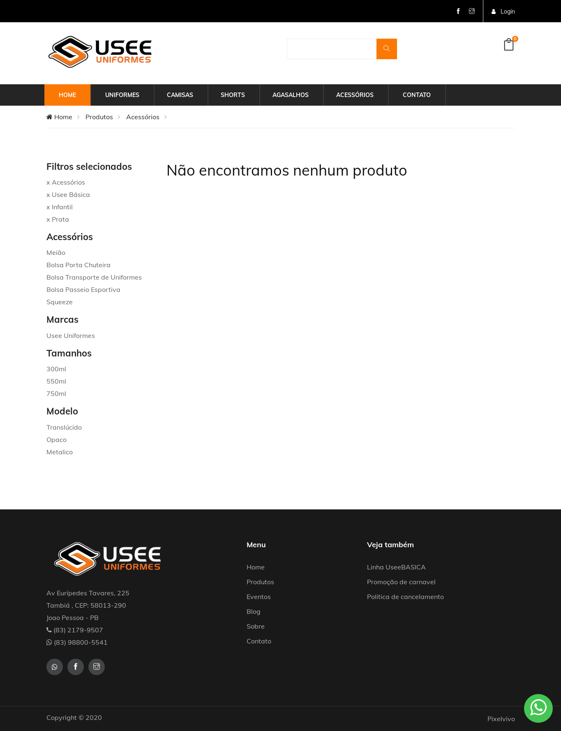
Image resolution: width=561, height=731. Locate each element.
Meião (55, 252)
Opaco (56, 439)
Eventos (259, 596)
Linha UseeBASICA (396, 567)
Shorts (233, 95)
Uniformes (122, 95)
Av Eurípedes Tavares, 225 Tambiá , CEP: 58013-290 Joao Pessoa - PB (87, 605)
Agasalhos (290, 95)
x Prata (57, 219)
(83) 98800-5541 (77, 642)
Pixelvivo (501, 719)
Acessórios (355, 95)
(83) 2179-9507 (74, 630)
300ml (56, 369)
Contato (417, 95)
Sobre (256, 626)
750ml (56, 393)
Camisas (180, 95)
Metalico (59, 452)
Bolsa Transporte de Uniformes (94, 277)
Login (503, 11)
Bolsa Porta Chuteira (78, 265)
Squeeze (59, 302)
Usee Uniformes (70, 335)
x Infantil (59, 207)
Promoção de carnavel (401, 582)
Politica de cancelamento (405, 596)
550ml (56, 381)
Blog (254, 611)
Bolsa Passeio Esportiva (83, 289)
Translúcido (64, 427)
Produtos (99, 117)
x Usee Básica (68, 194)
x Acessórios (65, 182)
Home (67, 95)
